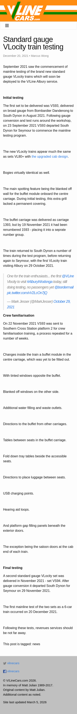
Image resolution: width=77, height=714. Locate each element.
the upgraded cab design (50, 156)
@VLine (68, 276)
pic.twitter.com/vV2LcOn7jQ (27, 293)
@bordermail (63, 287)
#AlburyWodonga (39, 282)
